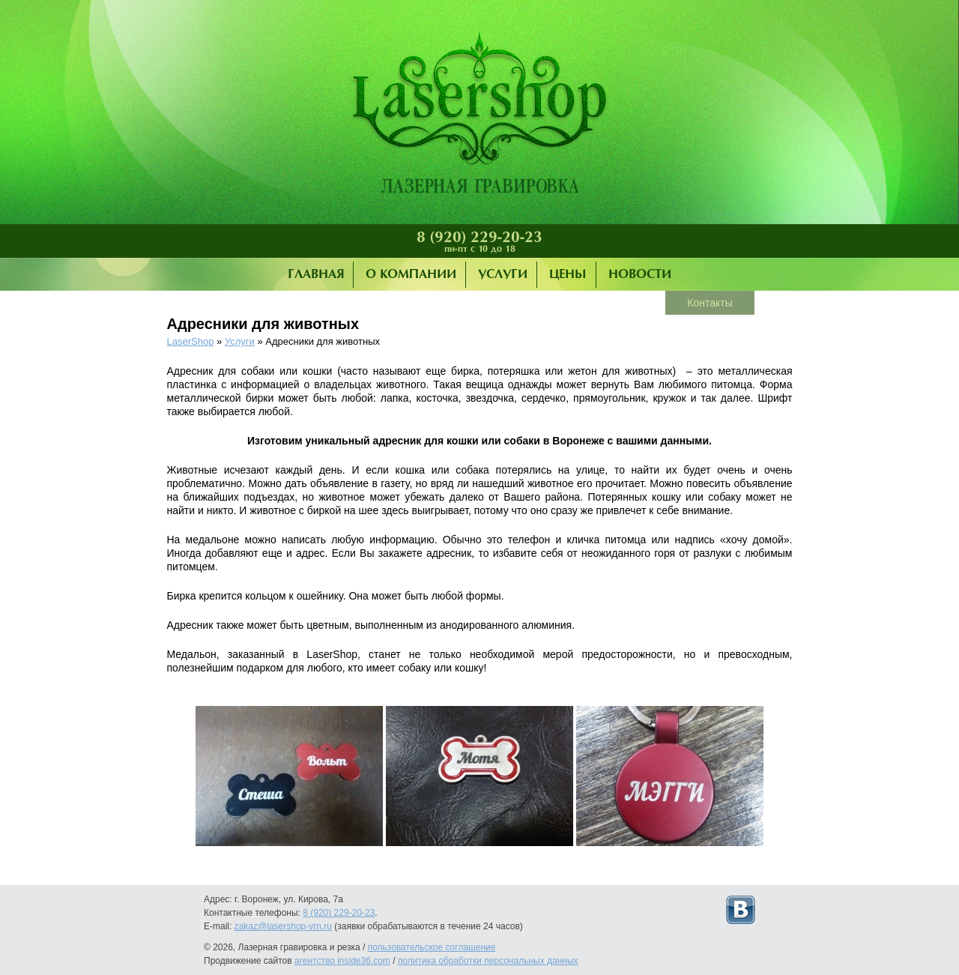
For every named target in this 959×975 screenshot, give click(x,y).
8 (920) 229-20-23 (479, 237)
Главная (316, 274)
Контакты (709, 303)
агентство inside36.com (342, 961)
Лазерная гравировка (479, 116)
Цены (568, 274)
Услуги (502, 274)
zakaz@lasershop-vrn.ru (283, 926)
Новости (639, 274)
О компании (411, 274)
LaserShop (190, 341)
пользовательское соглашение (432, 947)
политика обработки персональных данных (488, 961)
